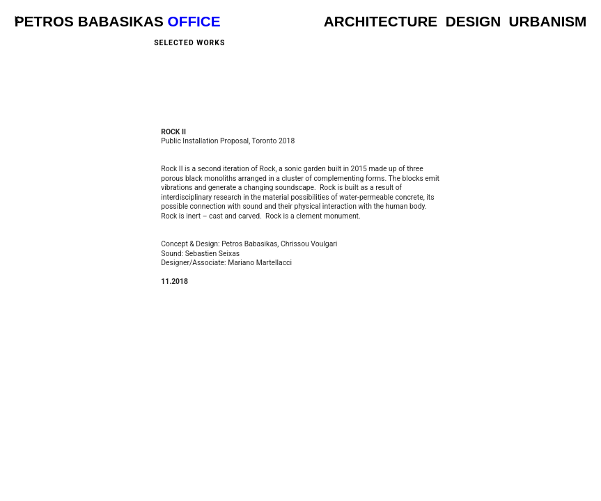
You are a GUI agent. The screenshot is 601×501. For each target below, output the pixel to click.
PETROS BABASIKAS (89, 21)
